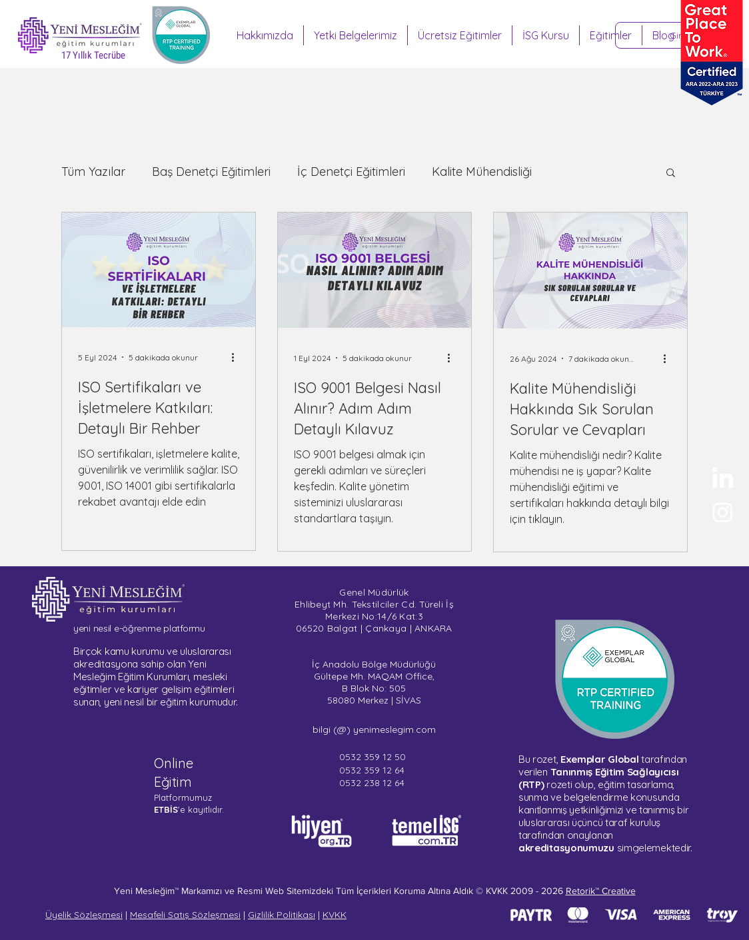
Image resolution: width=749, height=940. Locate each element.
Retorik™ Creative (601, 890)
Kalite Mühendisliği (482, 172)
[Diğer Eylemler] (237, 357)
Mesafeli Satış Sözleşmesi (185, 915)
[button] (670, 174)
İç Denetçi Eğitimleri (351, 172)
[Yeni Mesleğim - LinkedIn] (723, 479)
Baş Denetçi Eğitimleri (211, 172)
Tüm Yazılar (93, 172)
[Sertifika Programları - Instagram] (723, 512)
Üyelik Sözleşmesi (84, 915)
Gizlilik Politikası (281, 915)
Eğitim (173, 781)
